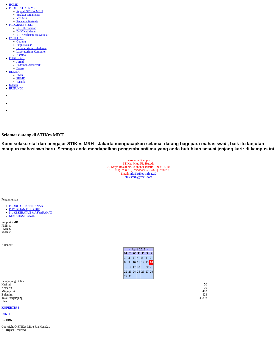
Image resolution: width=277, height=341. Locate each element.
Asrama (21, 54)
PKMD (20, 78)
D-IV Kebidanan (26, 31)
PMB (19, 75)
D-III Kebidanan (26, 28)
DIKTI (5, 313)
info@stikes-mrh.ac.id (143, 173)
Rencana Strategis (27, 21)
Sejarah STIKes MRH (29, 11)
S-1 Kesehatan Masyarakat (32, 34)
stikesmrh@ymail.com (138, 177)
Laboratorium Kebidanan (31, 48)
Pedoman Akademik (28, 65)
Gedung (21, 41)
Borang (20, 68)
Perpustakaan (24, 44)
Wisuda (20, 81)
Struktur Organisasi (28, 14)
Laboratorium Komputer (31, 51)
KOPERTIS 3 (10, 307)
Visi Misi (21, 18)
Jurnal (20, 61)
